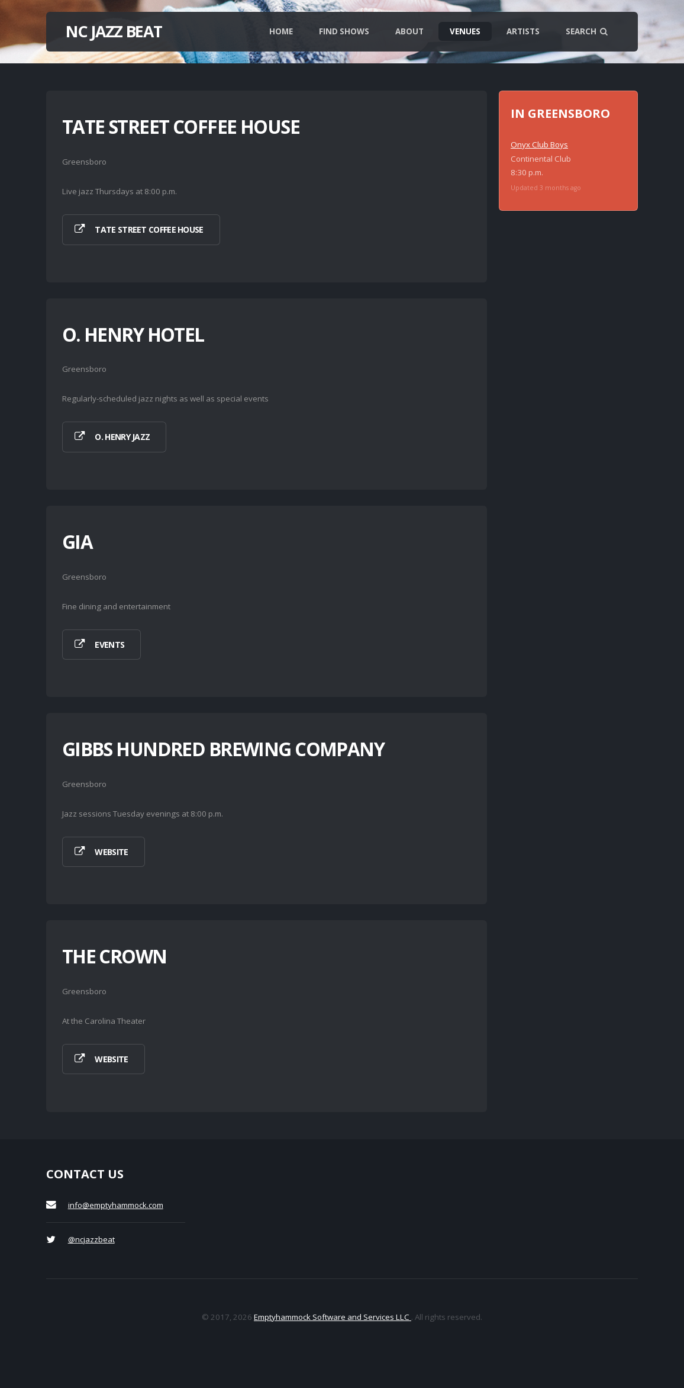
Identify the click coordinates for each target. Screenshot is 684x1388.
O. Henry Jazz (122, 436)
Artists (523, 31)
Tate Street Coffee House (149, 229)
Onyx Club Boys (539, 144)
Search (586, 31)
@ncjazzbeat (91, 1239)
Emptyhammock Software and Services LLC (332, 1317)
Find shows (344, 31)
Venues (465, 31)
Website (111, 851)
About (409, 31)
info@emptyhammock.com (115, 1205)
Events (109, 644)
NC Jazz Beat (114, 31)
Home (281, 31)
